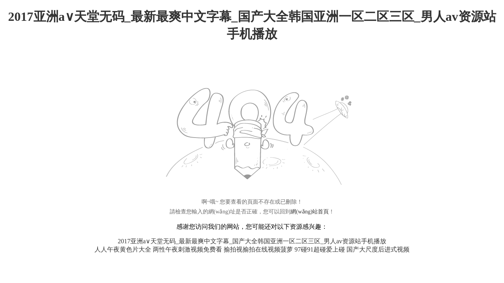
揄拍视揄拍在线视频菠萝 (258, 249)
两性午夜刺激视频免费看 (187, 249)
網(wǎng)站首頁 (310, 212)
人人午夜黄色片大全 (122, 249)
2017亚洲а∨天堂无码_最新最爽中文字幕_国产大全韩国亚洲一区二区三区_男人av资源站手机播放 (252, 241)
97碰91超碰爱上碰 (320, 249)
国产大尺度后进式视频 (378, 249)
